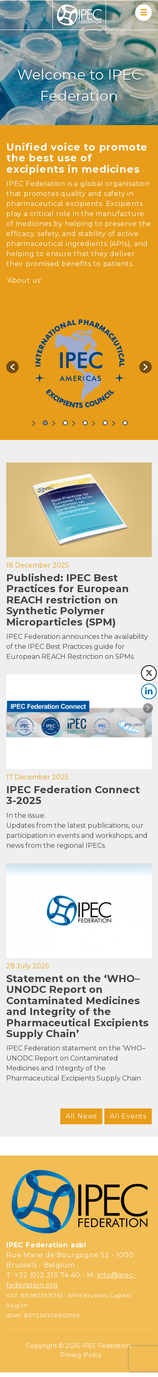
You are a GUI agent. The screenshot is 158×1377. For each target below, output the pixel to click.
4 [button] (105, 422)
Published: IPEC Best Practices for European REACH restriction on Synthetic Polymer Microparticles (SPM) (67, 600)
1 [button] (45, 422)
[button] (12, 367)
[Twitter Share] (149, 673)
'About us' (24, 280)
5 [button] (125, 422)
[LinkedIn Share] (149, 691)
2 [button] (65, 422)
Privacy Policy (81, 1355)
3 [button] (85, 422)
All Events (128, 1116)
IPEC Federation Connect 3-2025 (73, 795)
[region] (79, 62)
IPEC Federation (106, 1345)
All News (81, 1116)
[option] (79, 363)
